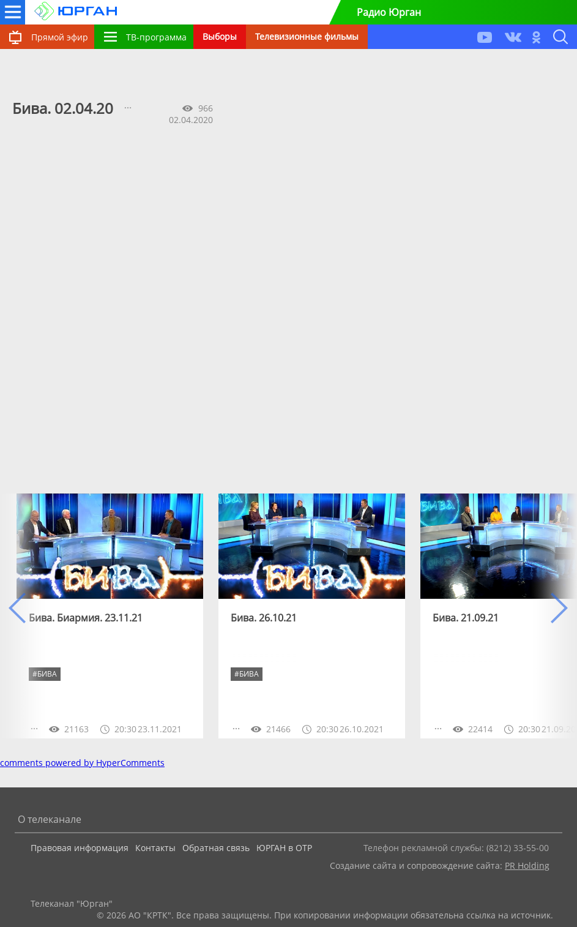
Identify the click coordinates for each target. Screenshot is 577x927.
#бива (246, 674)
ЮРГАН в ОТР (284, 848)
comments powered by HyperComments (82, 762)
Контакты (155, 848)
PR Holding (527, 865)
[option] (110, 616)
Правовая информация (79, 848)
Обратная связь (216, 848)
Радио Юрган (389, 12)
